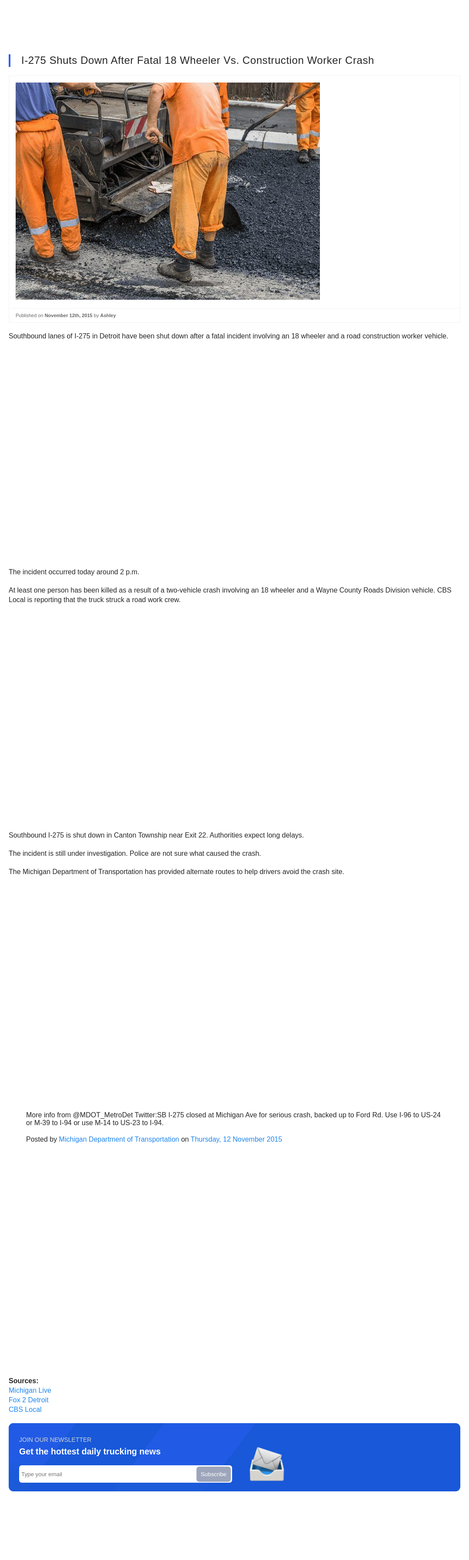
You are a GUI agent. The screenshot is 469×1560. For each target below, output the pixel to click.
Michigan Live (30, 1390)
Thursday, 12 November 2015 (236, 1139)
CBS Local (25, 1409)
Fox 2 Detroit (29, 1400)
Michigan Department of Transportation (119, 1139)
